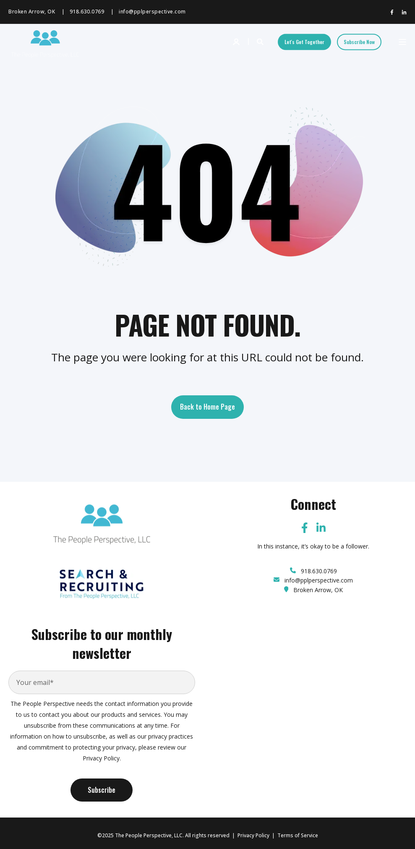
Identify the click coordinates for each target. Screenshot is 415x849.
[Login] (237, 41)
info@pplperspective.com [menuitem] (152, 11)
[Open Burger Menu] (402, 42)
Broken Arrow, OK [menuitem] (31, 11)
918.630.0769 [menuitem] (87, 11)
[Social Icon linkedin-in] (402, 12)
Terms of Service (297, 835)
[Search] (261, 41)
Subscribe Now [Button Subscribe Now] (359, 41)
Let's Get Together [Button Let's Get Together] (304, 41)
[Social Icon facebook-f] (393, 12)
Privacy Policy (253, 835)
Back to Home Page (207, 407)
